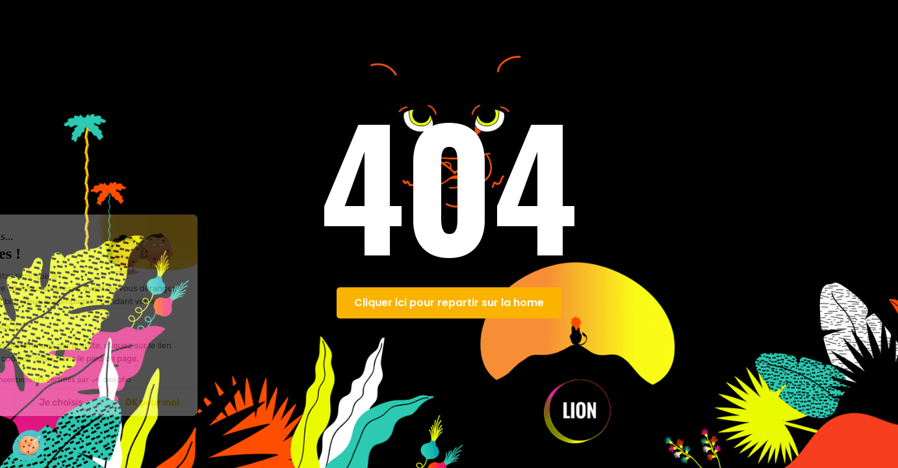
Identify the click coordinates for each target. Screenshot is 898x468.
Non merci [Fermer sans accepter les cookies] (58, 402)
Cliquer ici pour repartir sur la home (449, 302)
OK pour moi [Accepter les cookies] (241, 402)
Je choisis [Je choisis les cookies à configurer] (149, 402)
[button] (28, 445)
